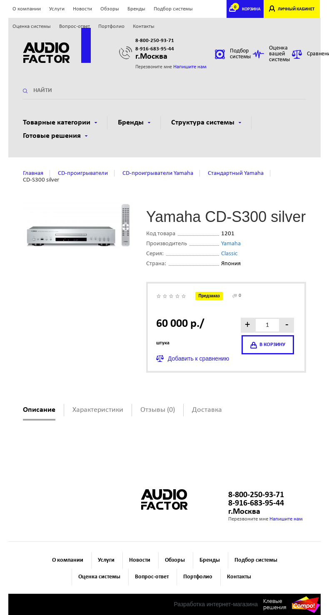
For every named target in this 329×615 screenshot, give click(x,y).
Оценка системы (31, 26)
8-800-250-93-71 (154, 40)
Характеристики (97, 410)
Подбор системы (173, 9)
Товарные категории (60, 123)
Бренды (136, 9)
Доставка (207, 410)
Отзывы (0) (157, 410)
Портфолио (111, 26)
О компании (26, 9)
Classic (229, 254)
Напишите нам (190, 67)
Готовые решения (55, 136)
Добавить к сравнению (198, 358)
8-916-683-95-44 (154, 49)
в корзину (267, 345)
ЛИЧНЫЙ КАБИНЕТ (296, 9)
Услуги (57, 9)
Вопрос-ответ (74, 26)
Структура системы (206, 123)
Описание (39, 410)
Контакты (144, 26)
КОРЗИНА (247, 9)
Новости (82, 9)
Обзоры (109, 9)
